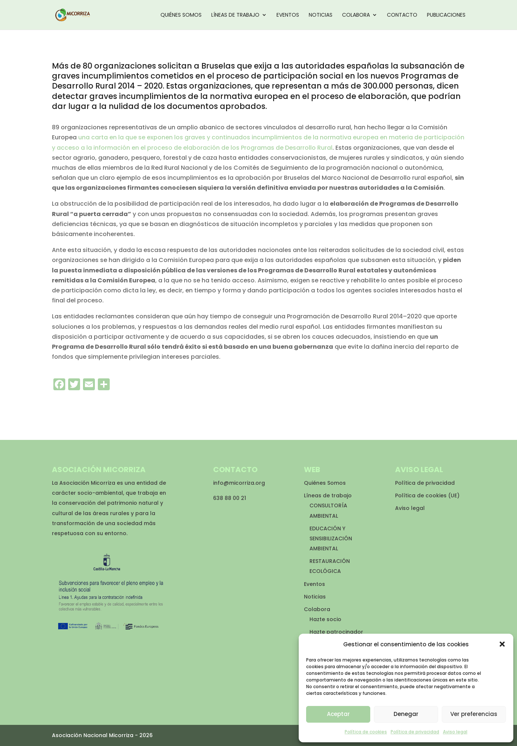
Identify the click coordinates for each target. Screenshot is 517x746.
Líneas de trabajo (235, 15)
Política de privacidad (415, 732)
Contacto (402, 15)
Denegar (406, 714)
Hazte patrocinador (336, 632)
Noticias (320, 15)
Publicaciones (446, 15)
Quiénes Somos (181, 15)
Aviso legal (455, 732)
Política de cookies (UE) (427, 495)
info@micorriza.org (239, 483)
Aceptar (338, 714)
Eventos (287, 15)
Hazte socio (325, 619)
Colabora (356, 15)
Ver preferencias (473, 714)
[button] (502, 644)
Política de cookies (366, 732)
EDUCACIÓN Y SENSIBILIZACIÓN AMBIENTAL (330, 538)
